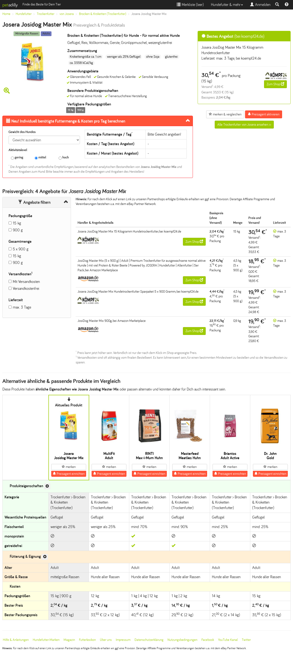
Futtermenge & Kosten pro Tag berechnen (65, 121)
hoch (64, 158)
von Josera (67, 14)
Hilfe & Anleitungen (16, 640)
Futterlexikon (87, 640)
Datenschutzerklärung (149, 640)
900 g (18, 230)
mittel (40, 158)
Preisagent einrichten (69, 474)
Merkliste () (190, 5)
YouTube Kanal (228, 640)
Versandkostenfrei (26, 288)
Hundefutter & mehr (227, 5)
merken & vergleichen (225, 114)
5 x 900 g (20, 249)
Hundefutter (24, 14)
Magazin (69, 640)
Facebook (207, 640)
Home (6, 14)
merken (69, 467)
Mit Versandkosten (26, 282)
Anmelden (260, 5)
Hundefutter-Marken (46, 640)
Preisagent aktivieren (263, 114)
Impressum (123, 640)
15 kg (17, 223)
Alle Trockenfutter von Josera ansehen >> (244, 124)
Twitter (246, 640)
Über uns (106, 640)
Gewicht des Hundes (22, 132)
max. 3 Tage (22, 307)
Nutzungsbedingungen (182, 640)
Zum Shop (275, 84)
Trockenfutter (45, 14)
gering (17, 158)
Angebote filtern (34, 202)
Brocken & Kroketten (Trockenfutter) (102, 14)
